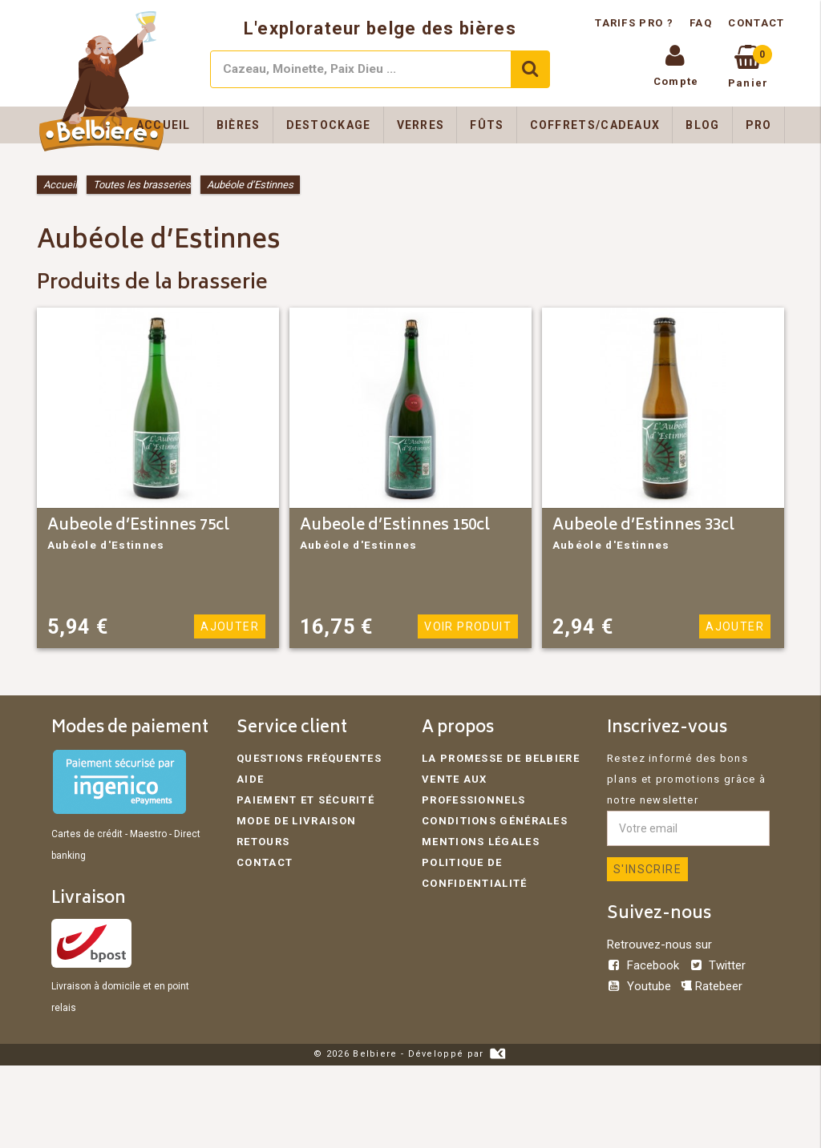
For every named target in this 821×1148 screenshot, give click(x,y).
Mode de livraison (296, 821)
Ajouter (229, 626)
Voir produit (468, 626)
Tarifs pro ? (636, 23)
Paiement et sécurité (305, 800)
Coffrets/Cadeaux (595, 125)
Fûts (487, 125)
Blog (702, 125)
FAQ (701, 23)
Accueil (163, 125)
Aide (250, 779)
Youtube (640, 986)
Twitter (717, 965)
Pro (759, 125)
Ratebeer (711, 986)
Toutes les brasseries (142, 185)
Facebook (644, 965)
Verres (421, 125)
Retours (263, 842)
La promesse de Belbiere (501, 758)
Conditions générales (495, 821)
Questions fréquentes (309, 758)
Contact (756, 23)
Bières (238, 125)
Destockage (328, 125)
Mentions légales (481, 842)
